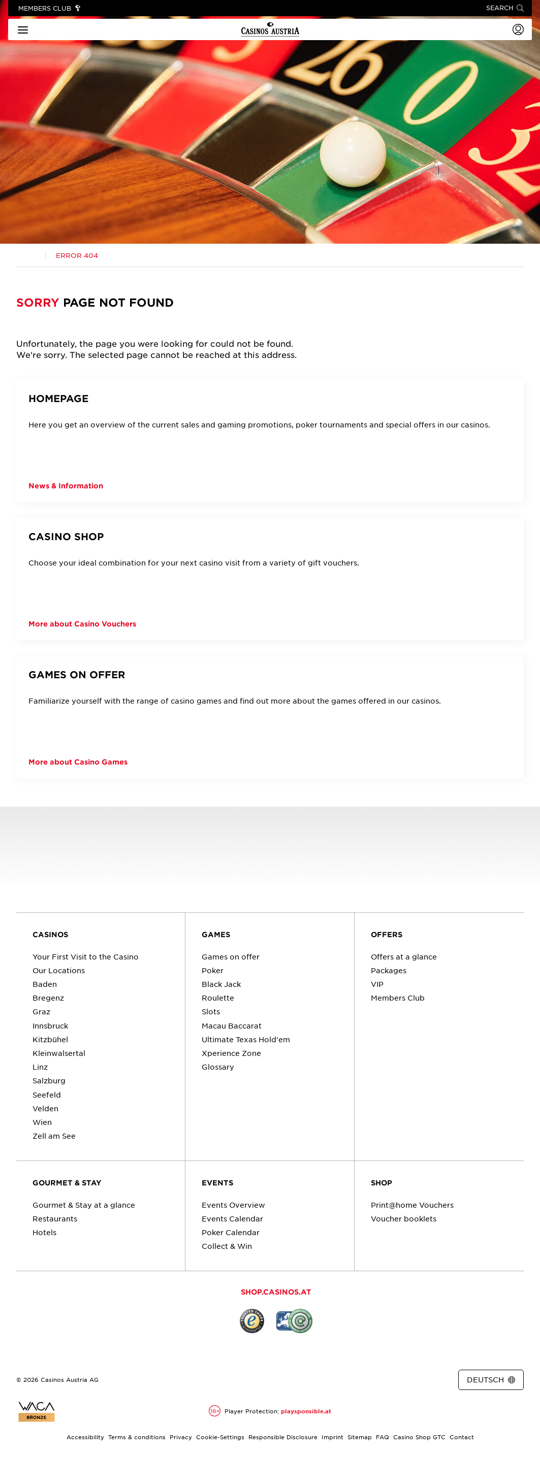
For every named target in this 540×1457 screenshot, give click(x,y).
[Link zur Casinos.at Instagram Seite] (278, 1380)
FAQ (382, 1436)
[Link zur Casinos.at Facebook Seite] (260, 1380)
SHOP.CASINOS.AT (276, 1291)
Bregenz (48, 997)
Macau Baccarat (232, 1025)
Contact (462, 1436)
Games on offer (231, 956)
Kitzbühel (50, 1039)
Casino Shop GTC (419, 1436)
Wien (42, 1122)
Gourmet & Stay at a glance (84, 1204)
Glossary (218, 1066)
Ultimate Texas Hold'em (246, 1039)
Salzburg (49, 1080)
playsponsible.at (306, 1410)
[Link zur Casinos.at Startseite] (31, 255)
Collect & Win (227, 1245)
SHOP (381, 1182)
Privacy (181, 1436)
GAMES (216, 934)
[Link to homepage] (270, 29)
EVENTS (217, 1182)
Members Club (398, 997)
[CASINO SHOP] (270, 579)
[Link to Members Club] (49, 8)
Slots (211, 1011)
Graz (41, 1011)
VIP (377, 983)
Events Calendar (232, 1218)
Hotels (44, 1232)
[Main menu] (23, 29)
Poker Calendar (231, 1232)
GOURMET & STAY (67, 1182)
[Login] (518, 29)
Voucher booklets (403, 1218)
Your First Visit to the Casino (86, 956)
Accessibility (85, 1436)
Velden (45, 1108)
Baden (45, 983)
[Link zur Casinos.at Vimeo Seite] (297, 1380)
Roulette (218, 997)
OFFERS (386, 934)
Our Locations (59, 970)
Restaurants (55, 1218)
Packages (388, 970)
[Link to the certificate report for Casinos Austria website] (36, 1412)
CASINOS (50, 934)
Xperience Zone (231, 1052)
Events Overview (233, 1204)
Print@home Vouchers (412, 1204)
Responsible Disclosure (282, 1436)
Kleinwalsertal (59, 1052)
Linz (40, 1066)
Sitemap (359, 1436)
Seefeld (47, 1094)
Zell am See (54, 1135)
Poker (213, 970)
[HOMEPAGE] (270, 441)
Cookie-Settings (220, 1436)
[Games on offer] (270, 717)
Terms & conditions (137, 1436)
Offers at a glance (404, 956)
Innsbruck (50, 1025)
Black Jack (221, 983)
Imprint (332, 1436)
